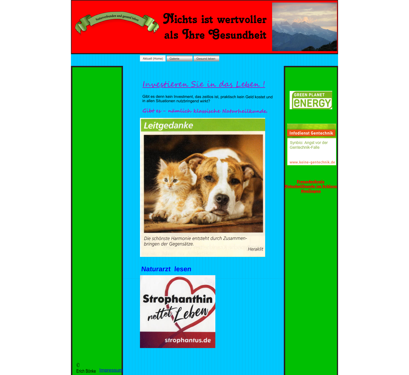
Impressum (111, 370)
